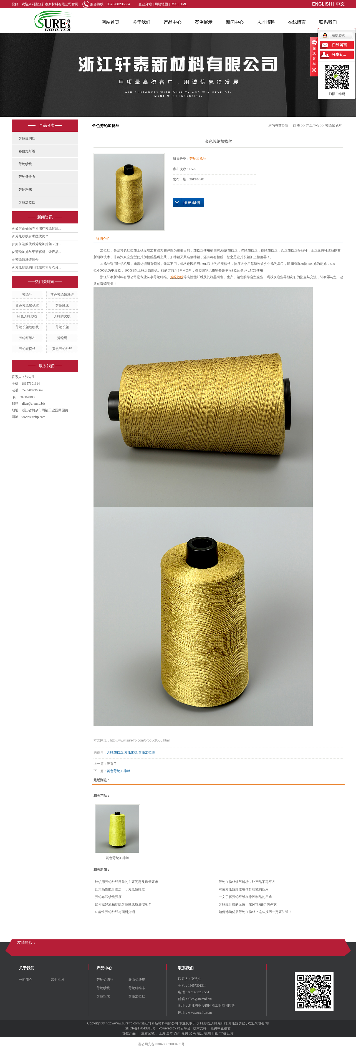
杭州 (207, 1033)
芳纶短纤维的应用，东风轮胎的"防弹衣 (247, 904)
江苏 (230, 1033)
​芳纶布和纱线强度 (108, 897)
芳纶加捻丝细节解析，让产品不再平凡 (247, 882)
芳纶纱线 (25, 164)
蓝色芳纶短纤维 (62, 295)
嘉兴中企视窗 (221, 1028)
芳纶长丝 (62, 327)
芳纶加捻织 (146, 752)
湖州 (177, 1033)
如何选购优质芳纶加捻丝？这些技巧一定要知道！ (255, 912)
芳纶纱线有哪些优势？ (32, 236)
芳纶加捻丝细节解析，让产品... (38, 252)
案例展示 (204, 22)
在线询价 (188, 202)
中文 (340, 4)
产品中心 (172, 22)
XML (183, 4)
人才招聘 (266, 22)
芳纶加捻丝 (27, 202)
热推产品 (129, 1033)
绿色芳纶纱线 (27, 316)
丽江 (200, 1033)
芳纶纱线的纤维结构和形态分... (38, 267)
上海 (162, 1033)
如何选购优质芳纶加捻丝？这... (38, 244)
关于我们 (141, 22)
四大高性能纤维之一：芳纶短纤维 (120, 889)
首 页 (296, 126)
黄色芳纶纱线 (62, 349)
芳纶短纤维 (219, 1023)
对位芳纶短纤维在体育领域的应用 (244, 889)
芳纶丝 (27, 295)
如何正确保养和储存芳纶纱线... (38, 228)
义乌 (192, 1033)
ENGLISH (322, 4)
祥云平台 (183, 1028)
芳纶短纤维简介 (27, 260)
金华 (169, 1033)
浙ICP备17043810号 (140, 1028)
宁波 (222, 1033)
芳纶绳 (62, 338)
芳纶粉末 (25, 189)
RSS (174, 4)
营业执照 (57, 980)
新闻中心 (235, 22)
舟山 (215, 1033)
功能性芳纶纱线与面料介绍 (115, 912)
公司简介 (25, 980)
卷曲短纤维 (27, 151)
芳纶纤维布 (27, 177)
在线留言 (297, 22)
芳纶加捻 (131, 752)
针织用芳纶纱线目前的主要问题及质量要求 (126, 882)
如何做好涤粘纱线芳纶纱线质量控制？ (123, 904)
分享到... (339, 55)
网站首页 (110, 22)
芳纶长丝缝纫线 (27, 327)
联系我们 (328, 22)
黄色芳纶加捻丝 (27, 305)
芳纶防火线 (62, 316)
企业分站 (145, 4)
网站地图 (162, 4)
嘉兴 (184, 1033)
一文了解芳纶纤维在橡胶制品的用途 (245, 897)
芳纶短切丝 (27, 138)
